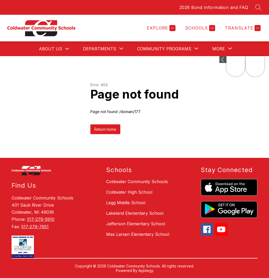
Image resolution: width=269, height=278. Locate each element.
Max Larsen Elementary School (137, 234)
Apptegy (145, 270)
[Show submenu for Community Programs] (164, 49)
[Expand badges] (222, 59)
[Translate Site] (242, 28)
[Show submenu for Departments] (99, 49)
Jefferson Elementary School (135, 223)
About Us (50, 48)
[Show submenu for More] (218, 49)
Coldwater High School (129, 192)
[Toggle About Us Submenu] (67, 48)
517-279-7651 (35, 226)
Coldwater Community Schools (137, 181)
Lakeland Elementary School (134, 213)
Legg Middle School (125, 202)
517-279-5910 (40, 219)
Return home (105, 129)
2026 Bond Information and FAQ (213, 7)
